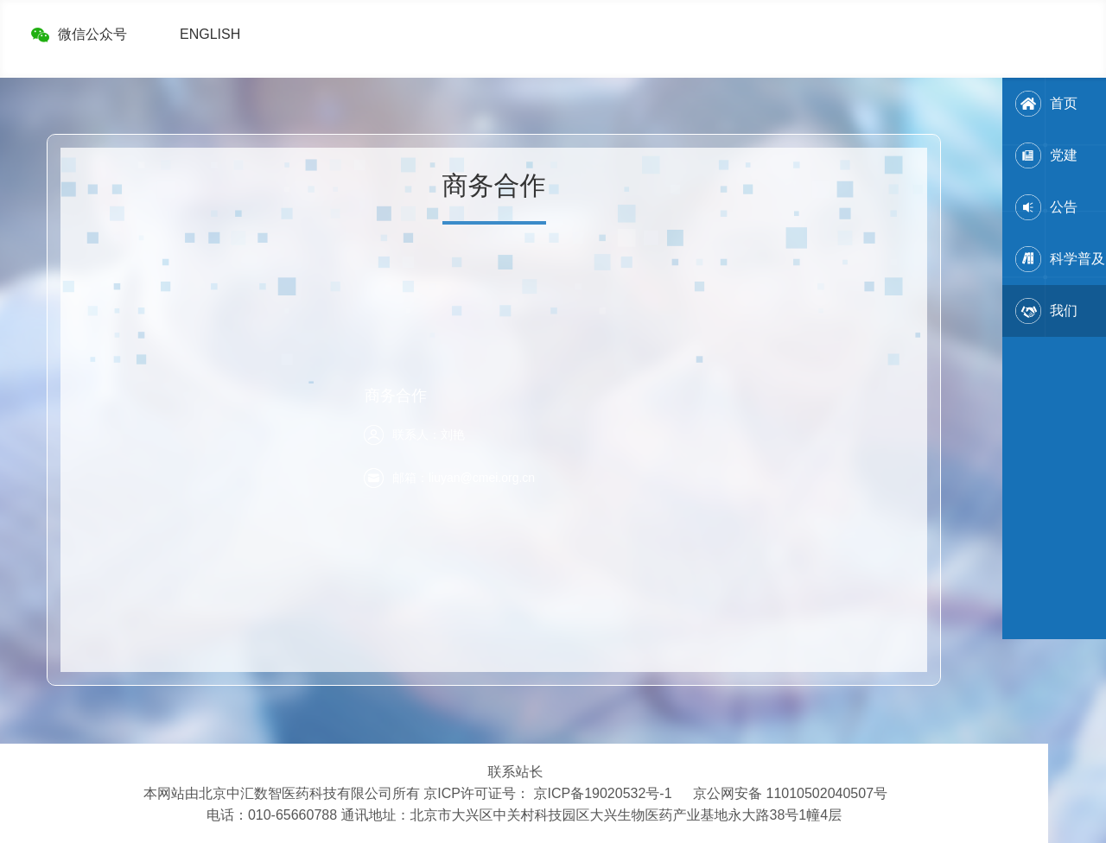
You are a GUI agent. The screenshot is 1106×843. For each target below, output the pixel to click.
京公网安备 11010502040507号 (790, 793)
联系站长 (515, 771)
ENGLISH (210, 34)
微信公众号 (92, 34)
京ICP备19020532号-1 (602, 793)
